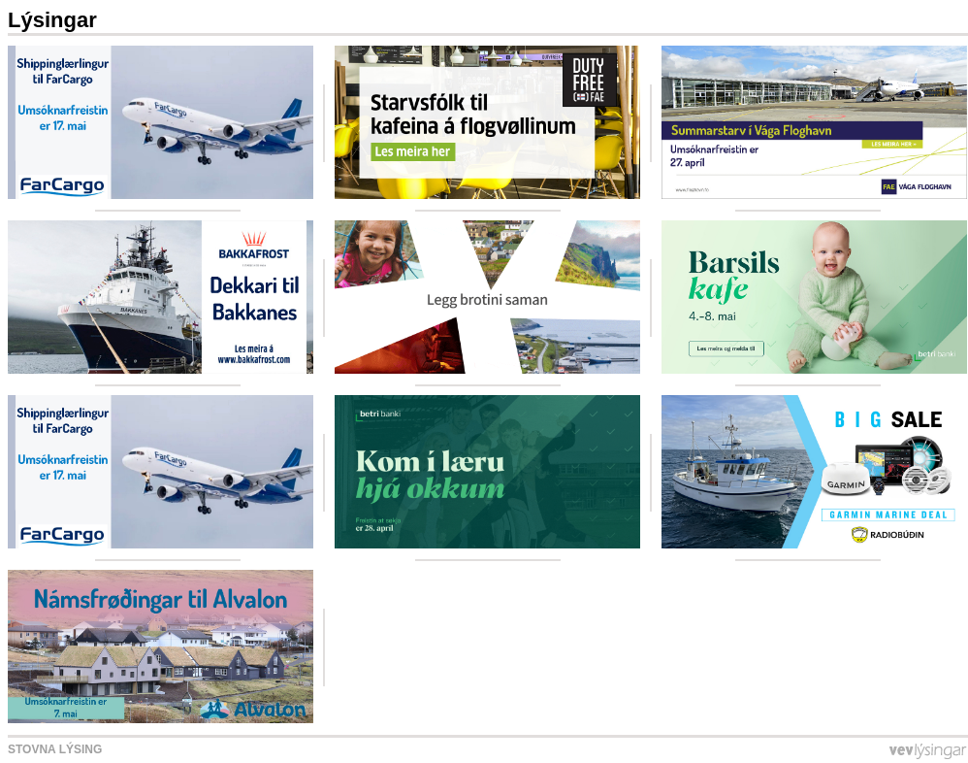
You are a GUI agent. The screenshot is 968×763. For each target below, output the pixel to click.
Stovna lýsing (55, 749)
